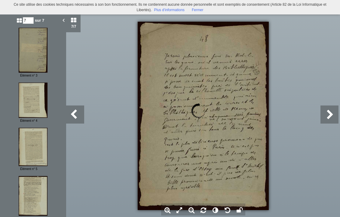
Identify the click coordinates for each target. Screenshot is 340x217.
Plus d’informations (169, 10)
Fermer (198, 10)
